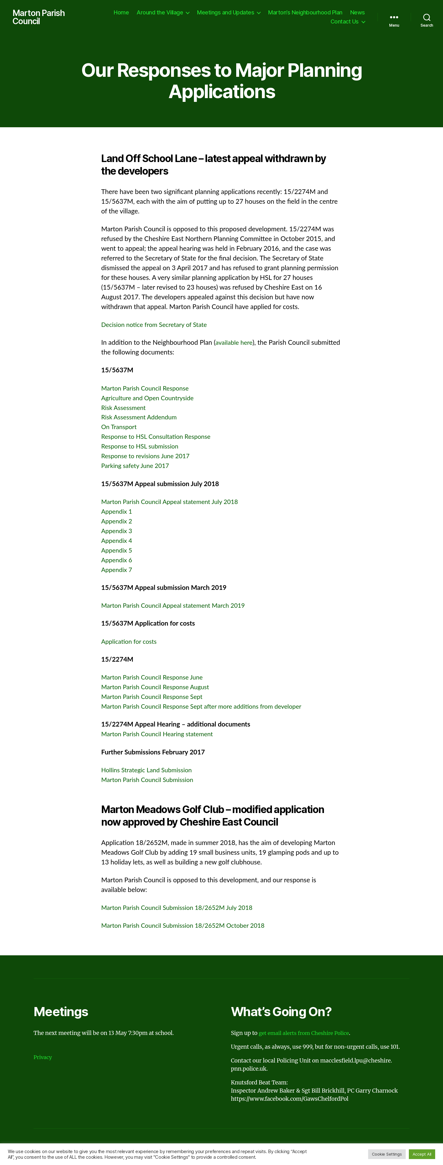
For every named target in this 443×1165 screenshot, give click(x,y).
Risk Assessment (125, 408)
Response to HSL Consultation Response (159, 437)
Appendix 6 (117, 560)
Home (121, 12)
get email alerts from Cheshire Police (307, 1034)
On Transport (120, 428)
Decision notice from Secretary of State (157, 325)
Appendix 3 (117, 531)
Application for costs (130, 642)
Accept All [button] (422, 1154)
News (357, 12)
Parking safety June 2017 (137, 466)
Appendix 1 (117, 512)
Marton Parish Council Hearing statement (161, 734)
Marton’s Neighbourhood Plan (305, 12)
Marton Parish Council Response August (158, 687)
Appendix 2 (117, 522)
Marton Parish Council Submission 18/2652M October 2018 (188, 926)
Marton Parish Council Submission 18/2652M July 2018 (182, 908)
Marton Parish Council (40, 17)
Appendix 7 (117, 570)
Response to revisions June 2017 (148, 457)
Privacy (43, 1058)
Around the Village (160, 12)
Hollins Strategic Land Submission (149, 770)
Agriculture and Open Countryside (150, 398)
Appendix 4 (117, 541)
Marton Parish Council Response (148, 389)
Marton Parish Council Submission (150, 780)
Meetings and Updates (225, 12)
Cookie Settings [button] (387, 1154)
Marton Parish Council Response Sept (155, 697)
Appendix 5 (117, 551)
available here (235, 343)
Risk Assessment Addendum (141, 418)
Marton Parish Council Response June (155, 678)
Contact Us (345, 22)
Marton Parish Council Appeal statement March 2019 (178, 606)
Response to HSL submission (142, 447)
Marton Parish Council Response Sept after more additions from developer (208, 707)
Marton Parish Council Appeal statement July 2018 (174, 502)
